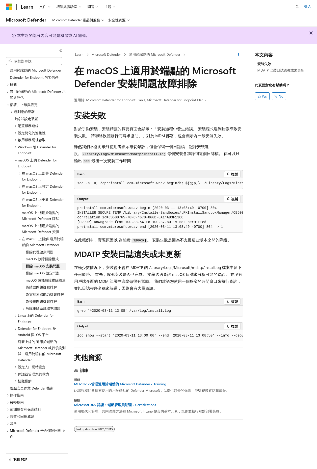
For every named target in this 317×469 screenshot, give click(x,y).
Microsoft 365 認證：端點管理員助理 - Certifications (115, 405)
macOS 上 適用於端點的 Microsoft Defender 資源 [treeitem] (40, 228)
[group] (158, 183)
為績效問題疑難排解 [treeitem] (41, 286)
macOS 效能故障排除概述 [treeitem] (46, 279)
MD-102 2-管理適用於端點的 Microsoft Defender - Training (120, 384)
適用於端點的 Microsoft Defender (154, 54)
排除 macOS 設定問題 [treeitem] (43, 272)
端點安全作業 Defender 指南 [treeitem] (31, 387)
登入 (307, 6)
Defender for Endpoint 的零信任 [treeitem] (34, 76)
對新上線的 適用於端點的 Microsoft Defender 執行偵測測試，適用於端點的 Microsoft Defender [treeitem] (42, 350)
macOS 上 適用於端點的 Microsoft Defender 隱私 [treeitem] (40, 214)
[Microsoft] (9, 6)
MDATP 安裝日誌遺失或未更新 (280, 70)
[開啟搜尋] (297, 6)
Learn (79, 54)
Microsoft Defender (106, 54)
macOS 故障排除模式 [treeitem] (42, 258)
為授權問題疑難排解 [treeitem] (41, 300)
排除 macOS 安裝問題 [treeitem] (43, 265)
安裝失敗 (264, 63)
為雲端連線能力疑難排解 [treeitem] (45, 293)
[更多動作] (238, 55)
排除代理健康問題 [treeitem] (39, 251)
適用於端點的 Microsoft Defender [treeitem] (35, 69)
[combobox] (34, 61)
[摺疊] (60, 50)
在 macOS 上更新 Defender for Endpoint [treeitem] (43, 201)
